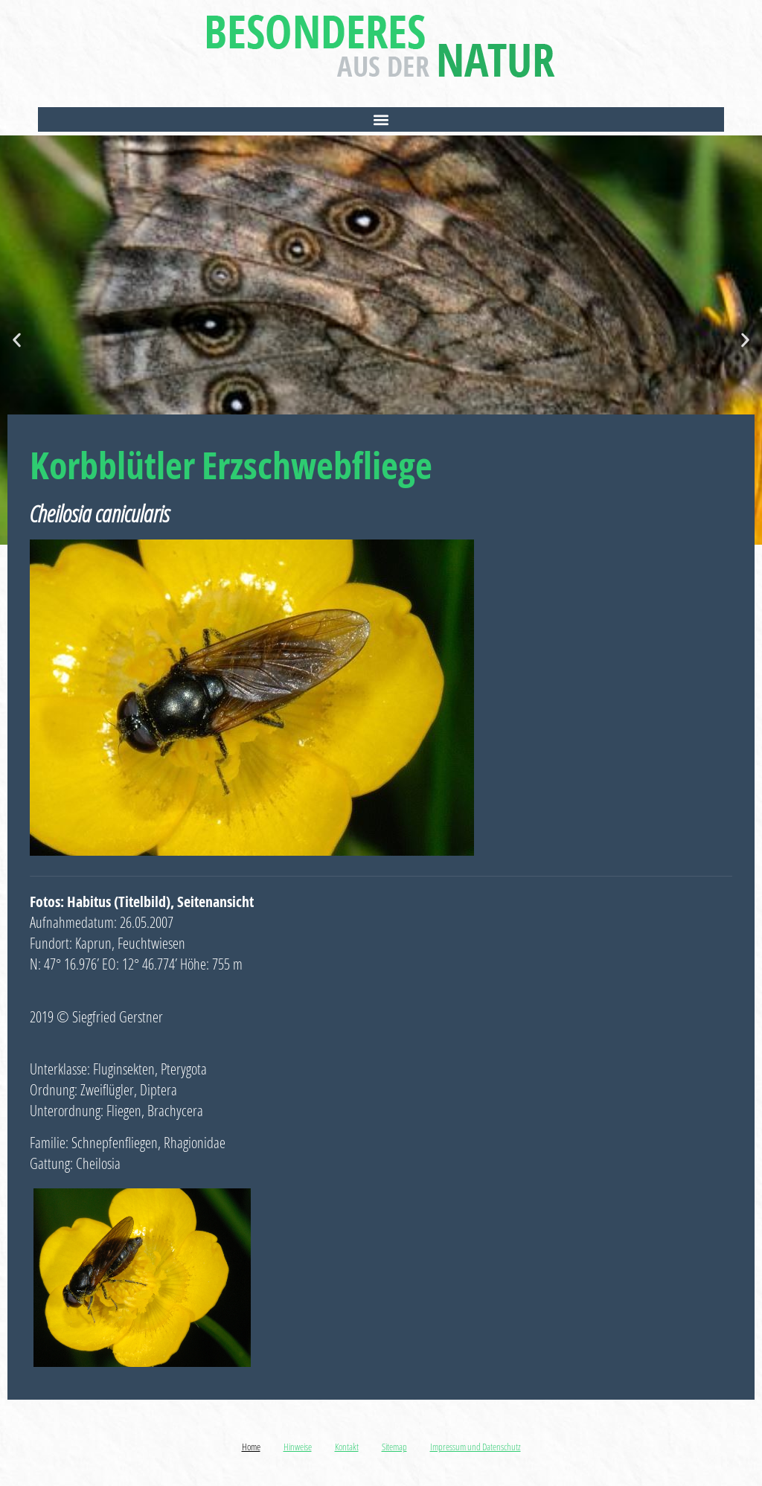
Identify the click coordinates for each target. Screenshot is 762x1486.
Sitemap (394, 1446)
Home (251, 1446)
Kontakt (347, 1446)
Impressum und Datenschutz (475, 1446)
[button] (381, 119)
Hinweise (298, 1446)
